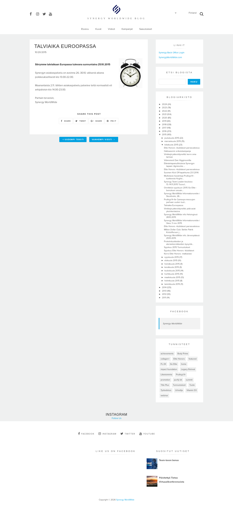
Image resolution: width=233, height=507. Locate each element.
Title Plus (165, 385)
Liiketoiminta (166, 374)
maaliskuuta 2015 (172, 277)
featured (192, 359)
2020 (165, 117)
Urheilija (179, 390)
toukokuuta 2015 (172, 270)
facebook (86, 433)
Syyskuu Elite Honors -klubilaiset (179, 250)
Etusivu (85, 29)
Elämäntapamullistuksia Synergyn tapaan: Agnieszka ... (179, 164)
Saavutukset (145, 29)
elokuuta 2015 (171, 260)
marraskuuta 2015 (172, 141)
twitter (127, 433)
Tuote (192, 385)
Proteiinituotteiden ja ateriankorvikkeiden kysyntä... (178, 242)
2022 (165, 111)
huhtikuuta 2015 (172, 274)
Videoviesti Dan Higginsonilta (177, 160)
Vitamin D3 (192, 390)
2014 (164, 287)
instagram (107, 433)
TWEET (80, 121)
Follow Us (116, 418)
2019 (164, 121)
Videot (111, 29)
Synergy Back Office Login (171, 52)
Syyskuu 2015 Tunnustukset (177, 247)
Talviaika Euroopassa (173, 205)
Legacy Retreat (188, 369)
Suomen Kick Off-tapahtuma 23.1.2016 (181, 172)
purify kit (178, 380)
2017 (164, 128)
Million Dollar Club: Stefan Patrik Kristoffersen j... (178, 231)
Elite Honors (179, 359)
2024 (165, 104)
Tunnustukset (179, 385)
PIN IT (111, 121)
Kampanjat (127, 29)
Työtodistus (166, 390)
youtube (147, 433)
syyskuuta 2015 (171, 257)
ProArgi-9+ (181, 374)
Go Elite (173, 364)
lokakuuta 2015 (171, 144)
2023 (165, 107)
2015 (164, 134)
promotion (165, 380)
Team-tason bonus (169, 460)
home (183, 364)
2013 (164, 291)
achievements (167, 353)
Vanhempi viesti (103, 140)
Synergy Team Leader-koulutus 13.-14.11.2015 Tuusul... (178, 183)
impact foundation (169, 369)
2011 (164, 297)
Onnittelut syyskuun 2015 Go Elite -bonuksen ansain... (180, 189)
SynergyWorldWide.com (170, 57)
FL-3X (163, 364)
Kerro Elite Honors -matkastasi (178, 253)
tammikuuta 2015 (172, 284)
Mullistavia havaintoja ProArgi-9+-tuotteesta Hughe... (179, 177)
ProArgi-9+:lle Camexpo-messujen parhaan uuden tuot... (179, 200)
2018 (164, 124)
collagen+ (165, 359)
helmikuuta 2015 (172, 280)
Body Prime (182, 353)
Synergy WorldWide (172, 323)
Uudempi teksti (73, 140)
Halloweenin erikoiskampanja (177, 151)
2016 (164, 131)
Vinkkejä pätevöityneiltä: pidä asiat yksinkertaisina (179, 210)
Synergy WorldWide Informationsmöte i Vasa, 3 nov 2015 (182, 221)
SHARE (66, 121)
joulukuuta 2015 (172, 138)
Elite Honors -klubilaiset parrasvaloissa (181, 148)
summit (189, 380)
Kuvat (98, 29)
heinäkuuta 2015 (172, 264)
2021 (164, 114)
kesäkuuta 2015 (172, 267)
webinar (164, 395)
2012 (164, 294)
